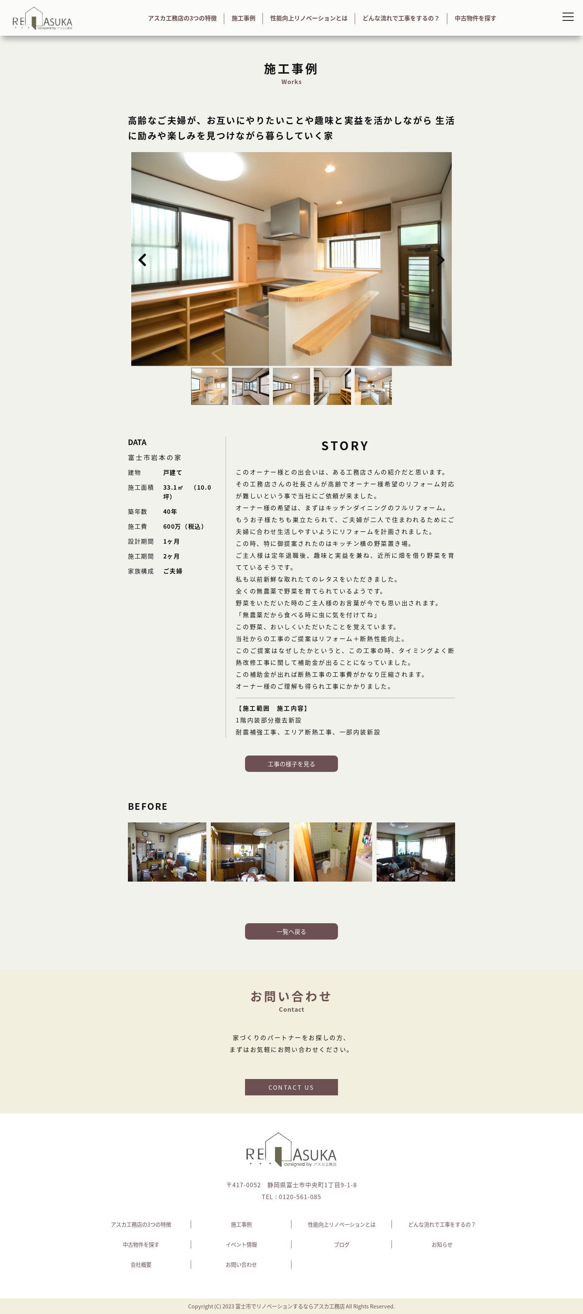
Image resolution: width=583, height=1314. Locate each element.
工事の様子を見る (291, 763)
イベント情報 (241, 1244)
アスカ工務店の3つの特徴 (182, 17)
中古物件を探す (475, 17)
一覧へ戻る (291, 931)
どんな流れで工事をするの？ (401, 17)
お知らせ (442, 1244)
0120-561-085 (300, 1196)
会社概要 (141, 1264)
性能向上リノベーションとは (309, 17)
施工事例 (243, 17)
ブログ (342, 1244)
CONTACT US (291, 1087)
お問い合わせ (241, 1264)
